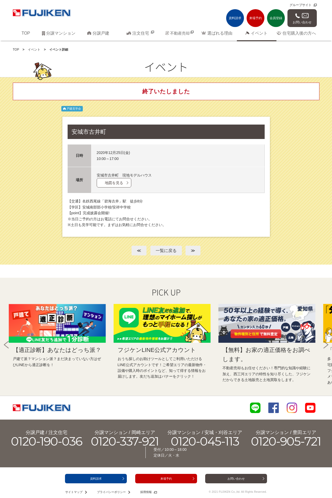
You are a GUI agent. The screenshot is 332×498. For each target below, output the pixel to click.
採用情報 (146, 492)
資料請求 (235, 18)
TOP (16, 49)
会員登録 (276, 18)
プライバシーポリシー (111, 492)
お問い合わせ (302, 22)
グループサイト (301, 5)
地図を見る (114, 183)
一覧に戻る (166, 250)
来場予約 (255, 18)
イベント (34, 49)
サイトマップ (74, 492)
